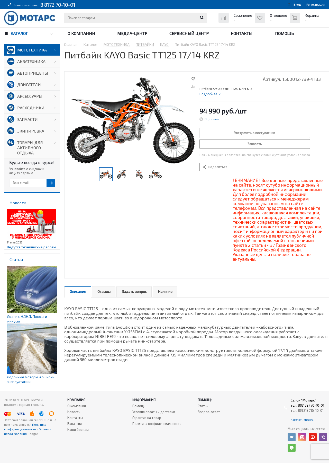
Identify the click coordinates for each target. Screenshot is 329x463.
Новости (73, 412)
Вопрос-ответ (209, 412)
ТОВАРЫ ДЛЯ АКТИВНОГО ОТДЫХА (30, 147)
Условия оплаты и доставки (153, 412)
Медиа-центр (132, 33)
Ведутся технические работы (31, 247)
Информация (144, 400)
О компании (81, 33)
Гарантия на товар (146, 418)
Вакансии (74, 424)
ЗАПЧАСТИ (27, 119)
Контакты (241, 33)
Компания (76, 400)
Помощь (284, 33)
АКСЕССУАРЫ (29, 96)
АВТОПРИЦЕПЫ (32, 73)
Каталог (19, 33)
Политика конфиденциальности (156, 424)
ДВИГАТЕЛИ (29, 84)
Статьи (203, 406)
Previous (93, 174)
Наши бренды (78, 429)
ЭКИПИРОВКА (30, 130)
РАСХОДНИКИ (30, 107)
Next (168, 174)
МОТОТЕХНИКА (32, 49)
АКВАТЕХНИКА (31, 61)
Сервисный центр (189, 33)
